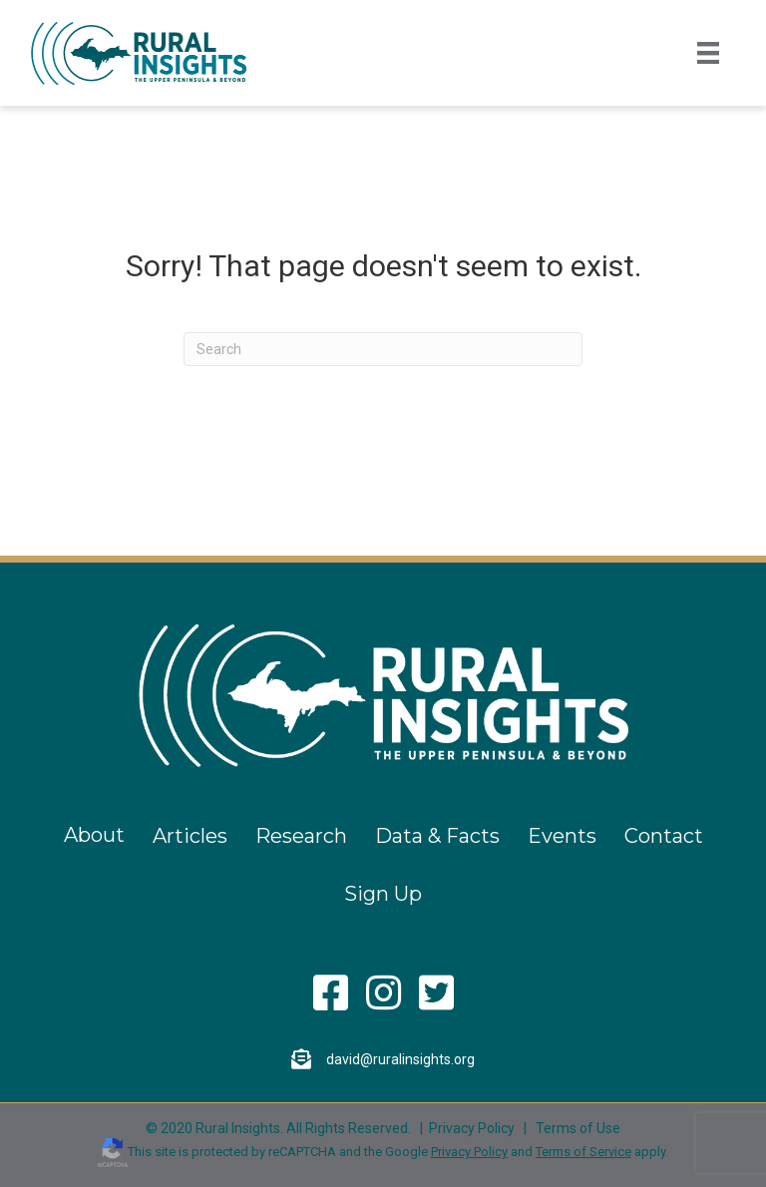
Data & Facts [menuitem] (437, 836)
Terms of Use (578, 1128)
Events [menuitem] (562, 836)
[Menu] (708, 53)
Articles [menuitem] (190, 836)
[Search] (383, 349)
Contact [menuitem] (663, 836)
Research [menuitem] (301, 836)
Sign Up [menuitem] (383, 894)
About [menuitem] (94, 835)
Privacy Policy (472, 1128)
